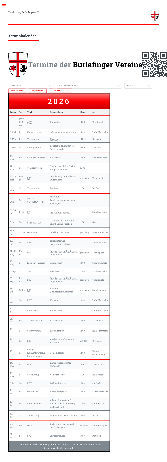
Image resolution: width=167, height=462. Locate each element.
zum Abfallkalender (61, 90)
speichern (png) (38, 90)
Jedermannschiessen (60, 212)
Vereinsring (33, 188)
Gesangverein (34, 147)
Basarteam (32, 310)
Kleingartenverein (36, 157)
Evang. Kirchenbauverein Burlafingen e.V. (36, 353)
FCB (29, 178)
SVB (29, 212)
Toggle (5, 6)
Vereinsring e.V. (23, 12)
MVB (29, 300)
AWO (29, 122)
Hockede (54, 139)
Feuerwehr (32, 232)
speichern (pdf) (17, 90)
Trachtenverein (34, 167)
